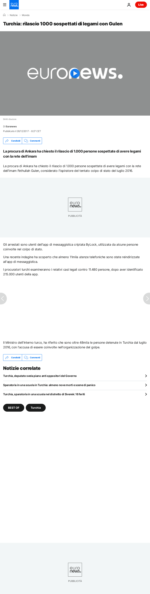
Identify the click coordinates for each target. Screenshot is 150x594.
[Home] (4, 15)
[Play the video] (75, 73)
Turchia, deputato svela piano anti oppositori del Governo (40, 375)
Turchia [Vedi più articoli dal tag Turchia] (36, 407)
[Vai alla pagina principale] (14, 4)
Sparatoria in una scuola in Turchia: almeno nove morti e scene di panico (49, 385)
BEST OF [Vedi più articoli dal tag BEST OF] (13, 407)
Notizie (14, 15)
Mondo (25, 15)
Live (141, 4)
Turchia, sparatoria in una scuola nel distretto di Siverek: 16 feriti (44, 394)
